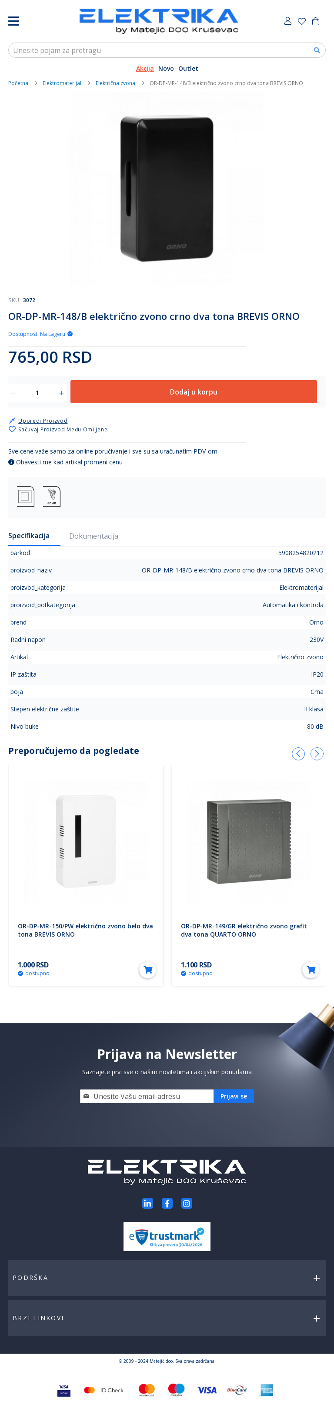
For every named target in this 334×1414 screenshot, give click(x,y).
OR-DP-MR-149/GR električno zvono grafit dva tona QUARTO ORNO (244, 930)
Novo (166, 68)
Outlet (188, 68)
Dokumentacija (93, 536)
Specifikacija (29, 535)
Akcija (145, 68)
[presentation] (298, 753)
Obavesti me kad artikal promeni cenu (65, 462)
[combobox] (167, 50)
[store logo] (159, 21)
